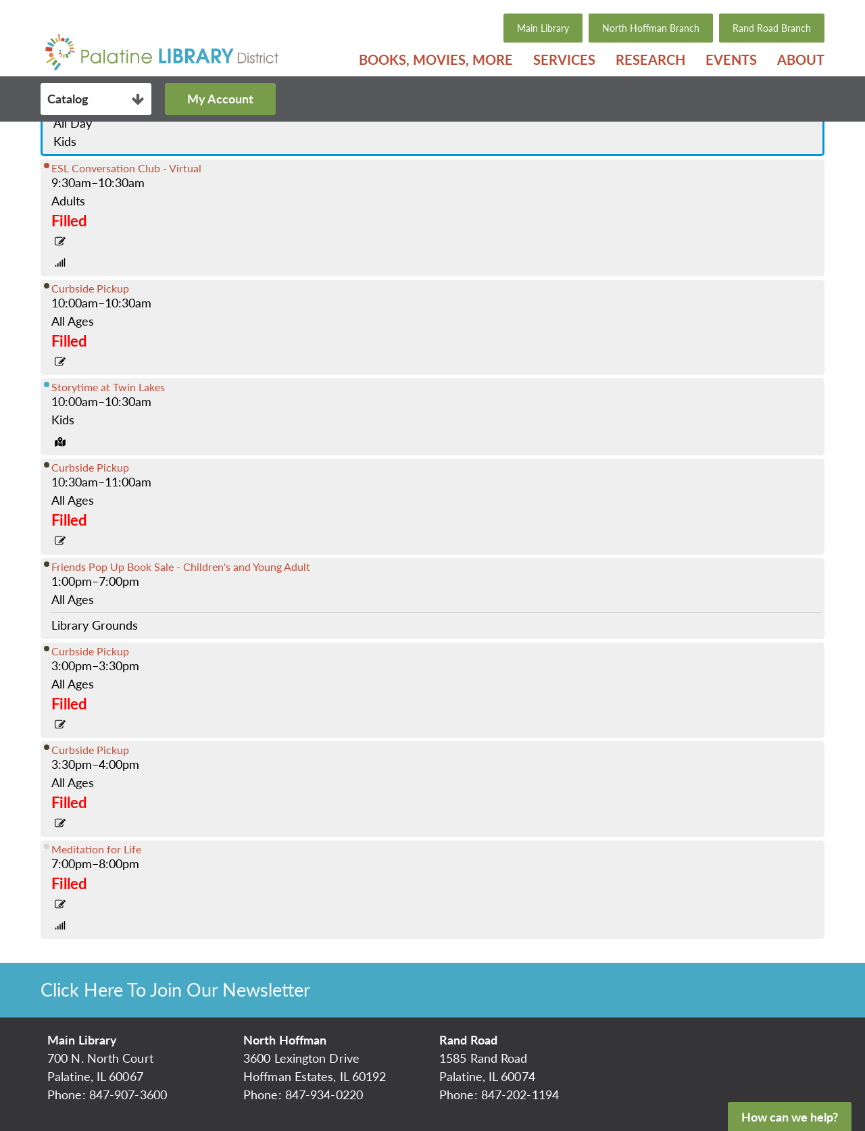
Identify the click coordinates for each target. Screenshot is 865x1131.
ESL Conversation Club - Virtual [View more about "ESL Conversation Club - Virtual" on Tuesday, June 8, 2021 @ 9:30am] (126, 167)
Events (731, 59)
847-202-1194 (520, 1094)
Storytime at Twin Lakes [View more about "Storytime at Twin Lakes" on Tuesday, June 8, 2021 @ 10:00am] (108, 386)
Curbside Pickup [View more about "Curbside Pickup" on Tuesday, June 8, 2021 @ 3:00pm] (90, 651)
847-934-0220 (324, 1094)
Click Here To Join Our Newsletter (175, 989)
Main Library (543, 28)
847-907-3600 (128, 1094)
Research (650, 59)
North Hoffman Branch (650, 28)
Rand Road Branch (772, 28)
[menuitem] (436, 59)
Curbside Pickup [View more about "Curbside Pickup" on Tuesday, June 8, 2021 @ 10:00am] (90, 288)
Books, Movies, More (436, 59)
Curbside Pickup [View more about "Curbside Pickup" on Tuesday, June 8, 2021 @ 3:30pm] (90, 749)
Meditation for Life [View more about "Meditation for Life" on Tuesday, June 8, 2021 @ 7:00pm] (96, 849)
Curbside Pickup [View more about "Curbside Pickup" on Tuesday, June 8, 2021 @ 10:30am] (90, 467)
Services (564, 59)
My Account (220, 98)
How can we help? (789, 1116)
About (800, 59)
